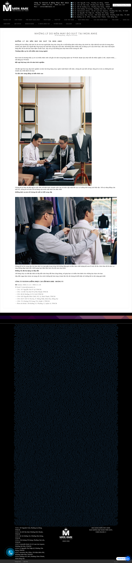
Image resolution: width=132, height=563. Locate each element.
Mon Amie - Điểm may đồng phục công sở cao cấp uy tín (35, 344)
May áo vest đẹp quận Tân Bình (67, 444)
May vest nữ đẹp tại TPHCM (52, 499)
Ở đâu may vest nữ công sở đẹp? (29, 501)
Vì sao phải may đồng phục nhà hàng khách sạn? (95, 342)
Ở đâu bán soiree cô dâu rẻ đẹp (104, 492)
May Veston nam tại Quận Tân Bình (86, 522)
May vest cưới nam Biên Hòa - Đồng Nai (88, 454)
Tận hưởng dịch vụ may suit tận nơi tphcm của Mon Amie (48, 325)
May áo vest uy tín (88, 445)
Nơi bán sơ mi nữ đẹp (54, 503)
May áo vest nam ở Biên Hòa (68, 456)
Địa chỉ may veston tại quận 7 (109, 489)
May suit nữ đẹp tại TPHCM (20, 496)
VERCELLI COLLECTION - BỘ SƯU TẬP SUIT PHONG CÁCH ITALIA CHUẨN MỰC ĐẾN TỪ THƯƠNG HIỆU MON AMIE (73, 345)
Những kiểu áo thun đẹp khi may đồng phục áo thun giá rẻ (104, 337)
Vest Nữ (57, 19)
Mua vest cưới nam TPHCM (34, 463)
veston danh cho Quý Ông (108, 520)
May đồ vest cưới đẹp (62, 442)
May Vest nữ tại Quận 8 (21, 506)
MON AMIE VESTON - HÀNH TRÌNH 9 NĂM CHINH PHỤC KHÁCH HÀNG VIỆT (40, 345)
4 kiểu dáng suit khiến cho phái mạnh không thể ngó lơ (62, 335)
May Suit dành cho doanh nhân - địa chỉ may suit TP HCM (70, 507)
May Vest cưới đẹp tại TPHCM (67, 512)
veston (19, 518)
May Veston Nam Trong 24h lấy (80, 505)
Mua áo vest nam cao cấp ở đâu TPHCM (100, 466)
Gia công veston (21, 474)
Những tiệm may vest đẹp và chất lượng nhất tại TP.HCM (43, 474)
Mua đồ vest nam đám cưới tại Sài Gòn (33, 449)
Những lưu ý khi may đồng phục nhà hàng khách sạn (66, 337)
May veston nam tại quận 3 (58, 523)
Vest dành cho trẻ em (30, 510)
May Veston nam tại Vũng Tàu (104, 521)
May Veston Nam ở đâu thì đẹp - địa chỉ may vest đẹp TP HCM (41, 507)
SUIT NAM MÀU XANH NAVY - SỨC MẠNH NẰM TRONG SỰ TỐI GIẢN (76, 359)
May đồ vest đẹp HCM (57, 443)
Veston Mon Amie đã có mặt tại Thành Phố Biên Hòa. (88, 452)
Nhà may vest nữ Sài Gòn (81, 464)
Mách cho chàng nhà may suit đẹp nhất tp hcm (37, 340)
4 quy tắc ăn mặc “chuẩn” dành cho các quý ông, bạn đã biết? (95, 340)
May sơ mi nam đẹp (44, 499)
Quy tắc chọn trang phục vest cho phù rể (67, 332)
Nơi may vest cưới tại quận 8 (99, 489)
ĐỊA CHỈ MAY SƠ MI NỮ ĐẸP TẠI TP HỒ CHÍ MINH (87, 513)
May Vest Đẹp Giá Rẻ (72, 504)
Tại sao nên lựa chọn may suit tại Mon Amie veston (41, 476)
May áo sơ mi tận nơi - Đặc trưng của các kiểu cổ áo (46, 324)
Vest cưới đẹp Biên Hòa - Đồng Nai (51, 453)
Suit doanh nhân (101, 463)
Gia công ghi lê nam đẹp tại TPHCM (39, 473)
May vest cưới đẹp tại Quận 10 (41, 479)
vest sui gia (93, 517)
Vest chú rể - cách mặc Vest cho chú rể (100, 487)
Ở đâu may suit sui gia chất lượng (28, 492)
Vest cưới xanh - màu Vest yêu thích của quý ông (50, 488)
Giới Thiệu (18, 19)
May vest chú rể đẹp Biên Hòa (100, 457)
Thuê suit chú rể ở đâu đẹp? (48, 494)
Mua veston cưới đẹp (87, 467)
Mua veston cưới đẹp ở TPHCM (42, 460)
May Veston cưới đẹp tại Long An (44, 486)
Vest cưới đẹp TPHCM (69, 460)
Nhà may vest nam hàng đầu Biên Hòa (36, 458)
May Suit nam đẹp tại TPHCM (73, 496)
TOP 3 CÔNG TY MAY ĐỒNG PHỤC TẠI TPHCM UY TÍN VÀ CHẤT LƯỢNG (81, 351)
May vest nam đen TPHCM (60, 462)
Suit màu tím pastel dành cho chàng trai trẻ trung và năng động (31, 328)
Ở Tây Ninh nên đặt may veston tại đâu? (43, 485)
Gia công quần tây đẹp (86, 473)
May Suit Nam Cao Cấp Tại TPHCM (32, 496)
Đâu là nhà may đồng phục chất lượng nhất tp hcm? (47, 341)
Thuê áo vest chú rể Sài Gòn (66, 443)
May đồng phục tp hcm (99, 525)
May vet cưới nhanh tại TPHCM (93, 479)
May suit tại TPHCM (51, 447)
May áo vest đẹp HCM (24, 444)
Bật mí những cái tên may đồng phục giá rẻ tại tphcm (41, 343)
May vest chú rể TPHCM (90, 461)
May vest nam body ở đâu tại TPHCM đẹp (35, 470)
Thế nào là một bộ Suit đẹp (59, 506)
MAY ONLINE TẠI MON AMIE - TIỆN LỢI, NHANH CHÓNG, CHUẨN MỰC (100, 350)
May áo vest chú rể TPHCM (41, 462)
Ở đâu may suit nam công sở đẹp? (71, 491)
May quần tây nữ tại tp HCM (89, 498)
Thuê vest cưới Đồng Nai (77, 454)
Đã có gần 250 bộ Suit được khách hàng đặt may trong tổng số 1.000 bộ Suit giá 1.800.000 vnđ (32, 331)
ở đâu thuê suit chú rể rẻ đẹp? (33, 493)
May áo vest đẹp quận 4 (55, 445)
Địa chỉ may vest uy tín (24, 442)
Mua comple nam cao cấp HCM (66, 465)
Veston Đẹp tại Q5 (62, 517)
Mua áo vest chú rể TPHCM (51, 462)
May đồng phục (73, 525)
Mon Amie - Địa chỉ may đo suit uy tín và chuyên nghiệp (107, 326)
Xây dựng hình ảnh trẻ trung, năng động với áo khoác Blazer (28, 341)
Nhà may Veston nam (22, 519)
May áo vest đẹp (94, 445)
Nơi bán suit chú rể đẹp (67, 494)
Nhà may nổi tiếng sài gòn (70, 467)
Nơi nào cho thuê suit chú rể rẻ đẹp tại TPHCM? (32, 495)
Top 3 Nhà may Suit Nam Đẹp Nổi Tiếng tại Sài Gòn (26, 483)
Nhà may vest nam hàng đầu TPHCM (96, 465)
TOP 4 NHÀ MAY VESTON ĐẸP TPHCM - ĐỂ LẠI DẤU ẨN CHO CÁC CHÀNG (103, 364)
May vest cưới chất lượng (102, 479)
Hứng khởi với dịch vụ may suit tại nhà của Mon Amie (87, 325)
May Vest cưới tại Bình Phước (56, 485)
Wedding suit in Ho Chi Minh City (50, 441)
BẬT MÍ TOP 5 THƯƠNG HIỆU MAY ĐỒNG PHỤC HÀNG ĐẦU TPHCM (82, 367)
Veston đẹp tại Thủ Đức (42, 519)
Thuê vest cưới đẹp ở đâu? (25, 480)
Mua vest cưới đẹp (50, 479)
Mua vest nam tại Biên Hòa (80, 459)
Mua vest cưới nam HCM (29, 448)
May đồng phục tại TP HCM (66, 525)
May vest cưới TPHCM (40, 461)
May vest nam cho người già (71, 461)
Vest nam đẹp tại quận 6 (82, 451)
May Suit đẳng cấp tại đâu (39, 483)
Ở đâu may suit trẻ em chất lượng (51, 492)
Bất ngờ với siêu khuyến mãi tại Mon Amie (73, 336)
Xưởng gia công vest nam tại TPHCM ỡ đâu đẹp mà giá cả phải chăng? (84, 471)
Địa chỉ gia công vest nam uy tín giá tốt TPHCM (39, 472)
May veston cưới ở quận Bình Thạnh (35, 489)
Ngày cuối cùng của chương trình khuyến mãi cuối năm (57, 339)
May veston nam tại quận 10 (87, 523)
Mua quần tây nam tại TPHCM (34, 504)
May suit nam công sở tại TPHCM (94, 491)
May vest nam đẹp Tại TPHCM (85, 470)
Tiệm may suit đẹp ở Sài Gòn (29, 474)
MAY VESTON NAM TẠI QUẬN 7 (57, 480)
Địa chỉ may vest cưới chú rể (63, 469)
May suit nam (57, 496)
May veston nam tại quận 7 (21, 523)
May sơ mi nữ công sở (102, 500)
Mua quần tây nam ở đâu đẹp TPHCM (30, 460)
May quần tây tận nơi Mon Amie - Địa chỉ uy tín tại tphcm (87, 324)
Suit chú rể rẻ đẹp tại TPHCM (85, 494)
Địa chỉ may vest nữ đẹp (112, 501)
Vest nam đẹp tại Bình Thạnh (21, 451)
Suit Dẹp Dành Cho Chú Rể (86, 512)
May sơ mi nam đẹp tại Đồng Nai (47, 454)
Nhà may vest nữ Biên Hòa (35, 456)
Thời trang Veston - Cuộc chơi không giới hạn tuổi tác (49, 475)
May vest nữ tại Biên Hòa (20, 459)
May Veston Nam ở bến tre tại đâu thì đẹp (75, 484)
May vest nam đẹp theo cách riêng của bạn (82, 499)
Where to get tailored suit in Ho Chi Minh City (37, 441)
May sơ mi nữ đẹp (37, 499)
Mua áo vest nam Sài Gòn (89, 450)
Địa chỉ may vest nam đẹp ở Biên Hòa (81, 458)
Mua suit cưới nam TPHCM (75, 446)
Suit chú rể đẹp (79, 495)
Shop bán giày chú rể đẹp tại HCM (73, 514)
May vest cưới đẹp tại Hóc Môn (91, 486)
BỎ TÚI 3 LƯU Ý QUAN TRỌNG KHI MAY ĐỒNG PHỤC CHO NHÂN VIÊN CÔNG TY (40, 348)
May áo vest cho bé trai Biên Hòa (24, 456)
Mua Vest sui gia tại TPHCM (39, 502)
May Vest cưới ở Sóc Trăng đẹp (89, 483)
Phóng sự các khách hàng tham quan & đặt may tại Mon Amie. (84, 327)
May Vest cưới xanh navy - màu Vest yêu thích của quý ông (26, 511)
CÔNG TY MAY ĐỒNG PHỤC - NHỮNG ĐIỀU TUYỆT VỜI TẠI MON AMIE (67, 352)
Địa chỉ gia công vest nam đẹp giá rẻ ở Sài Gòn (64, 471)
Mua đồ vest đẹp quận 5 (99, 442)
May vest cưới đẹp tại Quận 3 (31, 479)
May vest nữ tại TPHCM (41, 468)
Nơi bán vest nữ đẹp (108, 503)
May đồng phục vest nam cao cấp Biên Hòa (26, 455)
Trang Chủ (7, 19)
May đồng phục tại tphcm (56, 507)
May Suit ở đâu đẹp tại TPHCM (23, 470)
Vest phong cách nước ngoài (64, 519)
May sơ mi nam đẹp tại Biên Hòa (109, 455)
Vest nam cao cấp (22, 453)
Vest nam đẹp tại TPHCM (46, 500)
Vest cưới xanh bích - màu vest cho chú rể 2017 (75, 510)
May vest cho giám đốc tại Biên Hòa (83, 455)
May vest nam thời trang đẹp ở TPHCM (87, 469)
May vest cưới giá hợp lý (83, 479)
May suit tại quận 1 (73, 490)
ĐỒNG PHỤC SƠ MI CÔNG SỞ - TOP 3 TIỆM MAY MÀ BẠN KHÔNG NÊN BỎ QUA (54, 357)
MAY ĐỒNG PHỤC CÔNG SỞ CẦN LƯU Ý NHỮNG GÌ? (52, 347)
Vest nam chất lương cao (30, 453)
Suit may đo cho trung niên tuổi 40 (92, 475)
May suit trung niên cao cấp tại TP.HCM (105, 475)
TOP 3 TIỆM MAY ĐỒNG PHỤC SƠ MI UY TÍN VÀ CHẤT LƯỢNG (83, 354)
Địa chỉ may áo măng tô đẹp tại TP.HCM (32, 515)
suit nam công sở (20, 492)
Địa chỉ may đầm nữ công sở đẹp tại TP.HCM (60, 514)
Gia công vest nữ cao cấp (63, 472)
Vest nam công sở (95, 501)
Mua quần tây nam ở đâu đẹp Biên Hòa (49, 455)
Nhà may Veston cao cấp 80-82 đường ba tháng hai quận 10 (81, 481)
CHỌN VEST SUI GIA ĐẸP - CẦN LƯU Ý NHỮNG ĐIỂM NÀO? (71, 366)
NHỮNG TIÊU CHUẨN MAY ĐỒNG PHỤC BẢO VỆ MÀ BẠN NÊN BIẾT (49, 349)
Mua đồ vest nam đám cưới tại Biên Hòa (96, 455)
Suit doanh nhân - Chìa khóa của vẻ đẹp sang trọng (64, 327)
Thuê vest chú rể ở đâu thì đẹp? (72, 502)
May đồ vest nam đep (90, 442)
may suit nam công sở (111, 491)
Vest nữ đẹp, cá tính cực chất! (71, 503)
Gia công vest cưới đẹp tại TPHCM (53, 472)
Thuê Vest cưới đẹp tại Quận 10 (71, 482)
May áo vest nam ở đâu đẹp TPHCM (47, 448)
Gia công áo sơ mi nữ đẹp (71, 473)
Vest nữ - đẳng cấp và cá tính (87, 503)
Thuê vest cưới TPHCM (53, 464)
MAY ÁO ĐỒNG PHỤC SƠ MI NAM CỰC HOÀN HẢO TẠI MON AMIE (48, 358)
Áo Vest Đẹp (108, 445)
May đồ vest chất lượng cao (31, 443)
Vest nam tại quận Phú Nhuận (66, 524)
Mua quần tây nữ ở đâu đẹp (28, 498)
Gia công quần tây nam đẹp (103, 473)
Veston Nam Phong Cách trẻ (104, 523)
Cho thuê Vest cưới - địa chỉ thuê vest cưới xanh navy (26, 509)
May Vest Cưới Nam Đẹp (108, 511)
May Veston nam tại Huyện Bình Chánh (35, 522)
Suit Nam (73, 512)
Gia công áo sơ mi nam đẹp (61, 473)
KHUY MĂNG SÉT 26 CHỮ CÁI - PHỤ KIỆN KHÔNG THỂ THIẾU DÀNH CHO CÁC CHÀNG (94, 346)
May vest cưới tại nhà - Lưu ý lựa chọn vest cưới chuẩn (46, 323)
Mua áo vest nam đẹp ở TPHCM (25, 468)
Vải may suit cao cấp (62, 440)
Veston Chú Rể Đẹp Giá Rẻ (93, 497)
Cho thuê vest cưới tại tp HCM (87, 519)
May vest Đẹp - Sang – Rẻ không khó (55, 470)
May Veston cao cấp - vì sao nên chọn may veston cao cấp (57, 510)
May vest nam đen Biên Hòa (38, 455)
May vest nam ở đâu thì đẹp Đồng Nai (94, 453)
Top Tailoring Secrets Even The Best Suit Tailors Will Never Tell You (67, 441)
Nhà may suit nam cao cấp (61, 467)
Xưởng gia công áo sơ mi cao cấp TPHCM (24, 472)
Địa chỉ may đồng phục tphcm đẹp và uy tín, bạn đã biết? (80, 338)
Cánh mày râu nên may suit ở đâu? (84, 476)
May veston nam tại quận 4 (49, 523)
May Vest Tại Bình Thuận (53, 521)
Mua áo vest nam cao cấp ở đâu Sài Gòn (42, 450)
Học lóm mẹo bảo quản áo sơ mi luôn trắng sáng (80, 474)
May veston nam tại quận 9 (106, 522)
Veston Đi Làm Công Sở (75, 497)
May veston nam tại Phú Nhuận (46, 489)
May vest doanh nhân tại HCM (21, 449)
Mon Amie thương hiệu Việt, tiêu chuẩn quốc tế (98, 476)
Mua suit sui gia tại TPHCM (106, 493)
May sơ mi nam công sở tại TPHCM (92, 500)
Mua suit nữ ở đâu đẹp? (105, 495)
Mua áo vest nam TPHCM (52, 467)
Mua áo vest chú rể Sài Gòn (86, 447)
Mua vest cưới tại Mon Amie (35, 480)
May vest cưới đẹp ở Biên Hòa (55, 486)
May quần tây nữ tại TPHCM (83, 463)
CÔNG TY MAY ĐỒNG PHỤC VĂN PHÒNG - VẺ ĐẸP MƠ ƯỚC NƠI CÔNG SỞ (56, 351)
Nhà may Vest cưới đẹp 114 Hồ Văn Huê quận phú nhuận (30, 482)
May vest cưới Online (110, 479)
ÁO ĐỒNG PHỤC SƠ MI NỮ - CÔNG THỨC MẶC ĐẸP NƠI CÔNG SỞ (79, 357)
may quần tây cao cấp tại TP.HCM (55, 477)
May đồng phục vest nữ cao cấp (93, 468)
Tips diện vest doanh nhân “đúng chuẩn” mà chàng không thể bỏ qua (41, 335)
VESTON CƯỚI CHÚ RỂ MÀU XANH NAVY (66, 488)
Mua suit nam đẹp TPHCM (73, 463)
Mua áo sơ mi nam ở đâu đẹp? (54, 504)
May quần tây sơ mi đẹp (89, 460)
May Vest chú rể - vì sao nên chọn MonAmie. (82, 511)
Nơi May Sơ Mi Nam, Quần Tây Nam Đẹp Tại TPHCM (65, 505)
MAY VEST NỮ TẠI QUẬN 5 (30, 506)
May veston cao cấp (98, 464)
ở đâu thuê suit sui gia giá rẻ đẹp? (82, 492)
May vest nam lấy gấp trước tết (50, 478)
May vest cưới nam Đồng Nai (24, 454)
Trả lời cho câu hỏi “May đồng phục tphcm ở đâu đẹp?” (85, 341)
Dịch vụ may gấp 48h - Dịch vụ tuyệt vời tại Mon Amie (99, 331)
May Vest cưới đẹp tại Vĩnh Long (32, 484)
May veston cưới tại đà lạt (65, 485)
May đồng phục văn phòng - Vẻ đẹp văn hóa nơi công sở (66, 341)
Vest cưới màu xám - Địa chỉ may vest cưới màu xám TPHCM (80, 508)
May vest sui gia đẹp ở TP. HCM (97, 477)
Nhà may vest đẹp (32, 442)
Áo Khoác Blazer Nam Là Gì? (88, 515)
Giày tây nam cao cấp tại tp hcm (109, 514)
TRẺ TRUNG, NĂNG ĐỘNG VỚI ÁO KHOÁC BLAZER (32, 354)
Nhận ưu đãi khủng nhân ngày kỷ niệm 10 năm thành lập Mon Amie (55, 336)
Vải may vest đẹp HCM (80, 440)
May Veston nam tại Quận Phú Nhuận (48, 522)
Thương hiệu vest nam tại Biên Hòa (23, 458)
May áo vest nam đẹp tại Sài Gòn (78, 450)
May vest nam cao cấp (76, 470)
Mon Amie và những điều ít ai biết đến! (76, 329)
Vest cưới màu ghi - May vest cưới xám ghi (97, 508)
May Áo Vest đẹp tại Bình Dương (50, 505)
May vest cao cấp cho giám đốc (64, 463)
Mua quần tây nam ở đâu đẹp (39, 498)
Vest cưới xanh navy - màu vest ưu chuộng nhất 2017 (33, 488)
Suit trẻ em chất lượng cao (43, 493)
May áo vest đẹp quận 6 (38, 445)
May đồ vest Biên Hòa (72, 459)
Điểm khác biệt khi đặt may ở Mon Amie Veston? (89, 326)
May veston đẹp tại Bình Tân (110, 486)
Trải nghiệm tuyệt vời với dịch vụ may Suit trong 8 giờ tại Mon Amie (105, 339)
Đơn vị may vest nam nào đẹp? (103, 470)
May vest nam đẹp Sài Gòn (64, 452)
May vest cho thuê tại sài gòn (97, 519)
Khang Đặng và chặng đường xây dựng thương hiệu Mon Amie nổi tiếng (67, 328)
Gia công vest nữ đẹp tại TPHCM (50, 471)
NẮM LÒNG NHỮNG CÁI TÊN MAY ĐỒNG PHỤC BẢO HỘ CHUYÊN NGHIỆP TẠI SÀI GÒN (99, 349)
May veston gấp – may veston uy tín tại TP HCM (105, 509)
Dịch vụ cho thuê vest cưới (65, 518)
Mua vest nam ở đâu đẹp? (66, 498)
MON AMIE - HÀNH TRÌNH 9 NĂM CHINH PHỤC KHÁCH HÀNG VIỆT (41, 356)
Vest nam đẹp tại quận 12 (31, 451)
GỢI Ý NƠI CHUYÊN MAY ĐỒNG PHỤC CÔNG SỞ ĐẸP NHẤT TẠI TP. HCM (92, 352)
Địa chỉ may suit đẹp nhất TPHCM (58, 509)
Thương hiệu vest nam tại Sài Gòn (67, 449)
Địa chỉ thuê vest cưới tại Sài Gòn (91, 478)
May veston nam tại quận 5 (40, 523)
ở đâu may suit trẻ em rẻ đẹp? (63, 492)
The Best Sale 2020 (33, 19)
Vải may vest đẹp (100, 440)
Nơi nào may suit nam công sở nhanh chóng (24, 491)
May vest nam (99, 502)
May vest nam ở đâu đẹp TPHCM (79, 460)
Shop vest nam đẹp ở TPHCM (72, 464)
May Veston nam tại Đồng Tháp (63, 521)
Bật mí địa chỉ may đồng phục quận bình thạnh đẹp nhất (40, 342)
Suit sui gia (41, 494)
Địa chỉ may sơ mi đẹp (106, 459)
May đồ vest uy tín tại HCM (22, 443)
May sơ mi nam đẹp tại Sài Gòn (108, 465)
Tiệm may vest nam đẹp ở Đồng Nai (88, 456)
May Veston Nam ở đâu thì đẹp (49, 483)
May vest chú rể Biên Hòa (90, 459)
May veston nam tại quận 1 (77, 523)
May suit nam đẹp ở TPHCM (32, 447)
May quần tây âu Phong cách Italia (104, 497)
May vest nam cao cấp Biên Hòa (93, 458)
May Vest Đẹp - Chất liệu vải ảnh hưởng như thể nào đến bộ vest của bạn (89, 504)
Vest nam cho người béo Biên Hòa (71, 457)
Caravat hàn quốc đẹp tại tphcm (85, 514)
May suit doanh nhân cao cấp (21, 467)
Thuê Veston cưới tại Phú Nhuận (60, 482)
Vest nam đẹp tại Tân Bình (107, 450)
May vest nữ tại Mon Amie (108, 499)
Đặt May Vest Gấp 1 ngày (98, 515)
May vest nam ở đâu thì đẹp (106, 460)
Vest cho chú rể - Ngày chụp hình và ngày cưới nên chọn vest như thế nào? (86, 332)
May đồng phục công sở (81, 525)
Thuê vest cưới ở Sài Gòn (91, 448)
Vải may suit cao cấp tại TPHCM (37, 440)
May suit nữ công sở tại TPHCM (83, 491)
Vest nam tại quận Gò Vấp (75, 524)
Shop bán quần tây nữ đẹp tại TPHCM (22, 504)
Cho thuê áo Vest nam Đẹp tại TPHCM (75, 519)
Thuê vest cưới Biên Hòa (90, 457)
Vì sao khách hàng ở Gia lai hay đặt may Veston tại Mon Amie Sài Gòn (103, 485)
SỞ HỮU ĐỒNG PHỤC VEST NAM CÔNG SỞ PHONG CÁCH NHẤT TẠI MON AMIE (41, 353)
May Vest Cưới (28, 516)
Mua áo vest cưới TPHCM (108, 461)
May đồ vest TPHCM (22, 469)
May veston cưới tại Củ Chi (40, 487)
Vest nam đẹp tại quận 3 (108, 451)
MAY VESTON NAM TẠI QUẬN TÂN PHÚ (85, 480)
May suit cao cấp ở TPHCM (22, 447)
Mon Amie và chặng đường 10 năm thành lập (52, 330)
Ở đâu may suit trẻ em (72, 492)
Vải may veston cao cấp (107, 440)
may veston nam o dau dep (40, 520)
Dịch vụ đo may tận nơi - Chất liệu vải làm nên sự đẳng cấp (27, 324)
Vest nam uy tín (37, 453)
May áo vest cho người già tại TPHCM (102, 448)
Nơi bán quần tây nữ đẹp (37, 503)
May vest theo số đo (100, 520)
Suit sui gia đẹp (28, 494)
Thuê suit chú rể (21, 495)
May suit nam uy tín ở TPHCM (42, 447)
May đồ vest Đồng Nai (75, 453)
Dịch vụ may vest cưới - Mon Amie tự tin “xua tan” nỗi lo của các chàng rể (29, 333)
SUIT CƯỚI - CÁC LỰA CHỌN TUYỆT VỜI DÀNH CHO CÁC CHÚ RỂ (43, 352)
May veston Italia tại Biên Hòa (29, 457)
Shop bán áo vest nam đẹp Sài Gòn (56, 450)
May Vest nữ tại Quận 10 (106, 505)
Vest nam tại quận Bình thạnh (104, 524)
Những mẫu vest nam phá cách (36, 525)
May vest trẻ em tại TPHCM (103, 501)
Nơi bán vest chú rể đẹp (93, 502)
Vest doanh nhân (111, 462)
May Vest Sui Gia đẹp (57, 502)
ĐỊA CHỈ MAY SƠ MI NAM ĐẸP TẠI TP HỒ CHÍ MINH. (105, 513)
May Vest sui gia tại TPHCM (49, 502)
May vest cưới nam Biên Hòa (72, 455)
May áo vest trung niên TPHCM (51, 468)
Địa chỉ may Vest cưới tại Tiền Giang (102, 484)
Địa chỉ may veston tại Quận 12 (57, 489)
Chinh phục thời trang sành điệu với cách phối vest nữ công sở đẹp (65, 334)
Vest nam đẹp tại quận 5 (91, 451)
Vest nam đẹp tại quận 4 (99, 451)
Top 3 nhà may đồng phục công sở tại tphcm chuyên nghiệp (60, 342)
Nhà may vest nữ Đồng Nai (57, 454)
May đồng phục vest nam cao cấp (55, 465)
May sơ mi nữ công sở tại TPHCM (80, 500)
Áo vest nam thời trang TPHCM (83, 468)
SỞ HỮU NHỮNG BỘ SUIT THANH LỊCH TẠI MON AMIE (25, 367)
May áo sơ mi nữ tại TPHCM (106, 467)
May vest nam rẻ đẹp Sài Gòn (31, 452)
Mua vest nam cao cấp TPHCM (32, 467)
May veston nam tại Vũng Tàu (55, 524)
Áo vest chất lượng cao (101, 445)
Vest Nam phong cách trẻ (54, 517)
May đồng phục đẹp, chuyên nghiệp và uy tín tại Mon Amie (101, 343)
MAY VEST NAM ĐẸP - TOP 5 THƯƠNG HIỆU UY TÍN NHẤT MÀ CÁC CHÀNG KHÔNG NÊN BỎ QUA (55, 365)
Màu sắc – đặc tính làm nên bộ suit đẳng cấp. (53, 497)
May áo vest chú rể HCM (77, 447)
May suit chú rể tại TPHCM (75, 494)
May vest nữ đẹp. (71, 499)
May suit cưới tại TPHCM (80, 467)
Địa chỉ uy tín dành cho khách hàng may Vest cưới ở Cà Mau (73, 483)
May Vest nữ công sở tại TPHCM (53, 501)
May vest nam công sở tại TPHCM (64, 501)
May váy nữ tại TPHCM (90, 464)
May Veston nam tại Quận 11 (97, 522)
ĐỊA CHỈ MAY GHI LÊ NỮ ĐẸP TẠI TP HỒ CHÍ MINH (50, 513)
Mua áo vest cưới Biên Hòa (51, 457)
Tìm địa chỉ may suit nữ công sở (89, 490)
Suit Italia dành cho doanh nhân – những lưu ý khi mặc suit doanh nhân (92, 507)
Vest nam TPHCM (54, 466)
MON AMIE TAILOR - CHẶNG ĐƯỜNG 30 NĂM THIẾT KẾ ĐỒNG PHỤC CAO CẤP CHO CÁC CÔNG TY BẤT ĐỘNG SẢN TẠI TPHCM (47, 363)
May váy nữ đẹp (81, 498)
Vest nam (94, 503)
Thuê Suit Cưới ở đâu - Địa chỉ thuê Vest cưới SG (107, 506)
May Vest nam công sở (82, 501)
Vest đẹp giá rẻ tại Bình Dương (108, 519)
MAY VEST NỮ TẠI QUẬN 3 (40, 506)
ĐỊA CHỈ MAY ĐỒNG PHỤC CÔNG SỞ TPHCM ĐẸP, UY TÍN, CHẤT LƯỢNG (95, 344)
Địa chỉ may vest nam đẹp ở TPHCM (64, 466)
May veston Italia (108, 463)
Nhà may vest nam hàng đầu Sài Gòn (80, 449)
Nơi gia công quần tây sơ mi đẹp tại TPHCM (37, 471)
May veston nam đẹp (95, 523)
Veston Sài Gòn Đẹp (94, 470)
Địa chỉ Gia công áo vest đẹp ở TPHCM (26, 473)
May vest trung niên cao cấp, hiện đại (80, 475)
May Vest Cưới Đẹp (31, 512)
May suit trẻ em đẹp (94, 493)
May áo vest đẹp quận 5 (47, 445)
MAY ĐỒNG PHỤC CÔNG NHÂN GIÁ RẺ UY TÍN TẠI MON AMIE (98, 347)
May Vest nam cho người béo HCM (45, 449)
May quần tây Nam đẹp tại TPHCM (41, 512)
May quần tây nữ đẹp (108, 498)
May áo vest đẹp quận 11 (99, 444)
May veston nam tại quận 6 (30, 523)
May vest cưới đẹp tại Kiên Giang (100, 483)
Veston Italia (56, 463)
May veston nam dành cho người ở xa (42, 521)
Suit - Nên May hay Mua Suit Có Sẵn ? (60, 515)
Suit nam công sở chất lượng (50, 491)
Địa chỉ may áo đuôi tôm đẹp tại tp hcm (97, 514)
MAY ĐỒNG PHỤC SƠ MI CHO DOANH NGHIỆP (53, 344)
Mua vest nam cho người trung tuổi (43, 464)
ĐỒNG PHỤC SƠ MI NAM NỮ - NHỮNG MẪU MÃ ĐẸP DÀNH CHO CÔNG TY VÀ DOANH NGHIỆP (92, 355)
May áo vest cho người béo (79, 462)
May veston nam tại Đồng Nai (34, 524)
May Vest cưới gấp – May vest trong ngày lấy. (89, 509)
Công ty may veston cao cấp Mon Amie (32, 481)
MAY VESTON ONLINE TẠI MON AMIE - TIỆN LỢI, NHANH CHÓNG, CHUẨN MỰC (85, 365)
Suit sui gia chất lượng (35, 494)
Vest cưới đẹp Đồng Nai (108, 454)
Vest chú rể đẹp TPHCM (99, 461)
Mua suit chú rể (93, 494)
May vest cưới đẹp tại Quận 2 (56, 490)
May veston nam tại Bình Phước (23, 524)
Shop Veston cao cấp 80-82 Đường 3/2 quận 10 (99, 481)
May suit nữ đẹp (41, 496)
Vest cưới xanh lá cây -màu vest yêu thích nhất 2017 (92, 510)
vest (17, 518)
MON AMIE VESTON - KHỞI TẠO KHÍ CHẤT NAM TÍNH (61, 367)
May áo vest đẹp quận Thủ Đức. (33, 444)
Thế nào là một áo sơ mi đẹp (106, 504)
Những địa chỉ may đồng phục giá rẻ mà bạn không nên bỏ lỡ (60, 343)
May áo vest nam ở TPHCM (81, 461)
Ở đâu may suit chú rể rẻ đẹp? (22, 493)
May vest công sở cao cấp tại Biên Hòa (58, 458)
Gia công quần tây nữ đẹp (94, 473)
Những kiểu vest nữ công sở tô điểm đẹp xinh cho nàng (107, 334)
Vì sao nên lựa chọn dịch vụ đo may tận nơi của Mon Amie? (79, 331)
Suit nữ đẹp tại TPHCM (63, 496)
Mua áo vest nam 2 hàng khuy (31, 469)
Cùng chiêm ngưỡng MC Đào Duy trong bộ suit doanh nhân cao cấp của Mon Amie (102, 474)
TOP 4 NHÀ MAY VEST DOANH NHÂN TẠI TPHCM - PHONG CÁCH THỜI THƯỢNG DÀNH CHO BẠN (73, 364)
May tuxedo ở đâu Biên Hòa (44, 456)
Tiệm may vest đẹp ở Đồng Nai (107, 453)
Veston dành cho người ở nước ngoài (22, 521)
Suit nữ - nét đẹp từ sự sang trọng (97, 496)
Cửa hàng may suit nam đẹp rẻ (86, 446)
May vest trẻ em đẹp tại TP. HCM (85, 477)
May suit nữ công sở (104, 491)
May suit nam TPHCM (49, 463)
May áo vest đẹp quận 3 (63, 445)
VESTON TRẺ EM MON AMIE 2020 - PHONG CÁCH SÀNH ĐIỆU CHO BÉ (104, 357)
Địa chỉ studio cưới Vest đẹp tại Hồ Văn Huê (47, 482)
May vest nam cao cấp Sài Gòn (54, 452)
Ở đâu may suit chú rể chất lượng (40, 492)
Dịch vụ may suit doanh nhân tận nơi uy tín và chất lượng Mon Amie (26, 323)
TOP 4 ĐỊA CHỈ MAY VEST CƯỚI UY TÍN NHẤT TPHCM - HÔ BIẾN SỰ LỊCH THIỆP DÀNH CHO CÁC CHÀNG (37, 364)
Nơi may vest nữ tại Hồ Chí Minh (26, 517)
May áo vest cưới (95, 443)
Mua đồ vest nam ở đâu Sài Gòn (92, 449)
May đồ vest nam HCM (67, 448)
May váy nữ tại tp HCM (74, 498)
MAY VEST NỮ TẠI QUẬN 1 (49, 506)
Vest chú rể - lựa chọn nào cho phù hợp (25, 503)
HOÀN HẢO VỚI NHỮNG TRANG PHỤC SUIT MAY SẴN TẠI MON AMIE (67, 350)
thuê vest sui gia (68, 517)
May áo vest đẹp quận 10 (108, 444)
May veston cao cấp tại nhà (65, 479)
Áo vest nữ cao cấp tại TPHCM (29, 502)
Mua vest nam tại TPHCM (61, 460)
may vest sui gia (74, 517)
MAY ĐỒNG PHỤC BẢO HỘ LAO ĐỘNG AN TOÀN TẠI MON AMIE (72, 349)
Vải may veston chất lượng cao (71, 440)
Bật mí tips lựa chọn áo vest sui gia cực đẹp (35, 332)
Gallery (69, 23)
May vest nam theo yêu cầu (58, 448)
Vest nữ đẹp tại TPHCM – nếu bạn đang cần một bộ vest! (32, 500)
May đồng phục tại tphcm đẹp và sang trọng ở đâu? (103, 341)
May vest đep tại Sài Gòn (40, 442)
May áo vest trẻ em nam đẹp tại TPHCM (84, 517)
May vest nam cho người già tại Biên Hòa (56, 456)
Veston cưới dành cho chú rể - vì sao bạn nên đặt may (45, 511)
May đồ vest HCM (75, 465)
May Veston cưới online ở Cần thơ (44, 484)
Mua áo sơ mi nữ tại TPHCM (43, 504)
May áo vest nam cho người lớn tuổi (60, 461)
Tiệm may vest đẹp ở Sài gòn (23, 461)
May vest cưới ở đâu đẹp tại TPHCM (24, 471)
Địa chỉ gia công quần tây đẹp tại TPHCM (102, 472)
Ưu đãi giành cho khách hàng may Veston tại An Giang (59, 484)
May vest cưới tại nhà (57, 479)
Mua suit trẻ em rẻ (51, 493)
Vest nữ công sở (88, 501)
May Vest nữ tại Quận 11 (98, 505)
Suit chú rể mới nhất (72, 495)
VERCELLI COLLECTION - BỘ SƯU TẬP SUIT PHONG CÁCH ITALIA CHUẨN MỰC (67, 356)
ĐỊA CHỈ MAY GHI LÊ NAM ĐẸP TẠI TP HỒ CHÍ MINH (32, 513)
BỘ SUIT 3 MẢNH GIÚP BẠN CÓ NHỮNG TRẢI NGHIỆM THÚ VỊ (68, 346)
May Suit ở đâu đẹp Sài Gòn (59, 447)
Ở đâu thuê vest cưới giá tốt (20, 479)
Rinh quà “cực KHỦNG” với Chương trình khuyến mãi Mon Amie (91, 336)
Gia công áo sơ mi (79, 473)
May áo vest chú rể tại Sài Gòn (77, 443)
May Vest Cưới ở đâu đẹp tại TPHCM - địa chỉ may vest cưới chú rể (76, 506)
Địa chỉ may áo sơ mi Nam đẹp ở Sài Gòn (54, 512)
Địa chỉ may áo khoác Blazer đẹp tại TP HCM (44, 514)
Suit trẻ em (99, 493)
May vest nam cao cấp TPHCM (88, 466)
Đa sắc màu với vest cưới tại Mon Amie (100, 469)
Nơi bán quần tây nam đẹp (45, 503)
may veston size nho (60, 520)
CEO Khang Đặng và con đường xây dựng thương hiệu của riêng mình (90, 328)
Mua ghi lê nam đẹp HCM (106, 464)
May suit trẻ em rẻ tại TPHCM (76, 493)
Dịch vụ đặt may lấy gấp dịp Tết (39, 478)
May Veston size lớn (32, 521)
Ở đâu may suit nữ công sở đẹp (60, 491)
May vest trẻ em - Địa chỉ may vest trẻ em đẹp (86, 487)
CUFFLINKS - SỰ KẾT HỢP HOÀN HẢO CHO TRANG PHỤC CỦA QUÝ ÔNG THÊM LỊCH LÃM (55, 361)
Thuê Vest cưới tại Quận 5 (81, 482)
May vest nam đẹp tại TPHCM (42, 467)
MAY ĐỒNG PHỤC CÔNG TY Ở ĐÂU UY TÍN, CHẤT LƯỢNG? (72, 344)
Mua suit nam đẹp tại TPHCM (65, 446)
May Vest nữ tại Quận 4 (89, 505)
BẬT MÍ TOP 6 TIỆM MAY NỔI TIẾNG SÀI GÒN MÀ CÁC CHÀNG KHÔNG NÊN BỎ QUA (46, 366)
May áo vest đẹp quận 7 (30, 445)
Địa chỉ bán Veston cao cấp (20, 481)
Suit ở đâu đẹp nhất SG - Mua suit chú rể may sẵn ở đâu (36, 497)
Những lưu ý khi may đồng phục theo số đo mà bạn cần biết (90, 333)
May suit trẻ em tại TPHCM (85, 493)
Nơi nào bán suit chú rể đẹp (101, 494)
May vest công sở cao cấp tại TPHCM (76, 466)
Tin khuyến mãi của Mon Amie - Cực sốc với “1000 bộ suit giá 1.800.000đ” (31, 336)
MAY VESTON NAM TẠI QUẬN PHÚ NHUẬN (70, 480)
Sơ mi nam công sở (20, 501)
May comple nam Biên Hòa (60, 457)
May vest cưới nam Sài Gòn (105, 447)
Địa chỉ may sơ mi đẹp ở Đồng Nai (35, 454)
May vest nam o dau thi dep (25, 518)
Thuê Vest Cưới (58, 518)
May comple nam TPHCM (52, 460)
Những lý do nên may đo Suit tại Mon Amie (87, 339)
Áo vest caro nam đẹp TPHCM (94, 463)
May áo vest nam (20, 460)
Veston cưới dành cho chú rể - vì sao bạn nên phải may (82, 488)
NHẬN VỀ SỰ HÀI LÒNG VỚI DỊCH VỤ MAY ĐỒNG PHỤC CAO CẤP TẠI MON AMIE (68, 348)
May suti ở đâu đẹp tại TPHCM (22, 462)
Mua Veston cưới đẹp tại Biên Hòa (40, 459)
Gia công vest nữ (112, 473)
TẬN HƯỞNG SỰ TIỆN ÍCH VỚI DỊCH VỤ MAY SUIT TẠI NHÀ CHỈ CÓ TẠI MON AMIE (52, 360)
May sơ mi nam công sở (111, 500)
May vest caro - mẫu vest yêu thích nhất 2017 (47, 508)
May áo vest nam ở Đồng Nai (67, 454)
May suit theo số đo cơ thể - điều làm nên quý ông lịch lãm (68, 476)
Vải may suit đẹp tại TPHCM (47, 440)
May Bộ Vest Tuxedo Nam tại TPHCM (70, 520)
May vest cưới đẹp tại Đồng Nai (66, 486)
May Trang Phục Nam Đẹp (64, 504)
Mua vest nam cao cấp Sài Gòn (67, 450)
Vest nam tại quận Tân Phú (94, 524)
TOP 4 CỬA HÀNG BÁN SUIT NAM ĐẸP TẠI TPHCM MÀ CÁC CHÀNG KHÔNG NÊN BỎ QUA (86, 361)
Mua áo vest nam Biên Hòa (69, 458)
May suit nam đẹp (47, 496)
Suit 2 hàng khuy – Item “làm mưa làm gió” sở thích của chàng (56, 340)
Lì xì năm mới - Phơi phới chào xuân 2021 (73, 333)
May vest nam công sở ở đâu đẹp (74, 469)
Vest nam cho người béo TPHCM (43, 465)
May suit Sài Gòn (34, 468)
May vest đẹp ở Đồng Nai (99, 454)
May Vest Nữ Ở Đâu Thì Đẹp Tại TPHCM (96, 511)
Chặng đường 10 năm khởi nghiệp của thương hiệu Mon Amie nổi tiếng (72, 330)
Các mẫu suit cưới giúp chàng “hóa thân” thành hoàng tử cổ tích (58, 331)
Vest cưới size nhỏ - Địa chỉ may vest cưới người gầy (44, 509)
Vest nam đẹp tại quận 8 (65, 451)
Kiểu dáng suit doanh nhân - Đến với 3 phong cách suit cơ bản (82, 335)
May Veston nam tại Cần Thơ (73, 521)
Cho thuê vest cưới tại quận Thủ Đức (32, 519)
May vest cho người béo (33, 464)
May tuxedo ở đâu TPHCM (32, 462)
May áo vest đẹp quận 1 (80, 445)
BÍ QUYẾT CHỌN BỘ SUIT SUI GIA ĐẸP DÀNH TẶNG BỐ (45, 350)
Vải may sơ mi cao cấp (21, 440)
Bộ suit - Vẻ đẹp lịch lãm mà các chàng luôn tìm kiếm (36, 330)
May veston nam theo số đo (81, 520)
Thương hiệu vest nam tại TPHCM (84, 465)
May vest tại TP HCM (57, 525)
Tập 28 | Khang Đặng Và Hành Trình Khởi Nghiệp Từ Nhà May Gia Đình (95, 329)
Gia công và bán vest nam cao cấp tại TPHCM (87, 472)
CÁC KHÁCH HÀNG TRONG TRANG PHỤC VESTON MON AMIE (95, 358)
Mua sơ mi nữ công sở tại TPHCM (56, 500)
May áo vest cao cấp (102, 443)
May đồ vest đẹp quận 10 (82, 442)
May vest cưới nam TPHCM (70, 462)
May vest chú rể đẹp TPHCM (89, 462)
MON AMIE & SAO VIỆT (83, 350)
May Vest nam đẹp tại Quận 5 (25, 490)
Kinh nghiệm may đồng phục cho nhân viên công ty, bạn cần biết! (43, 338)
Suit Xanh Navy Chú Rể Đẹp (84, 497)
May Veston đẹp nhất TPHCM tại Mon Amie (64, 481)
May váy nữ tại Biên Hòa (82, 457)
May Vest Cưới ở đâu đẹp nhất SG (93, 506)
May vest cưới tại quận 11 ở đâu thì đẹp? (69, 489)
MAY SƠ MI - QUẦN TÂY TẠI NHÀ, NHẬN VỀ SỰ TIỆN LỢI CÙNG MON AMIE (101, 359)
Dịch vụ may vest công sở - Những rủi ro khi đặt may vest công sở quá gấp (54, 333)
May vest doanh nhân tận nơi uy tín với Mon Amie (90, 323)
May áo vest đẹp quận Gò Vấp (56, 444)
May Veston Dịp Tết (31, 446)
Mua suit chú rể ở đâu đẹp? (58, 494)
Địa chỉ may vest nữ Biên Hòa (103, 458)
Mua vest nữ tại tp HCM (20, 498)
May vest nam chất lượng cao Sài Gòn (42, 452)
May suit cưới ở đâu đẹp (54, 476)
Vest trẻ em (22, 502)
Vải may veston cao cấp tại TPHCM (91, 440)
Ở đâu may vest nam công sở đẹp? (41, 501)
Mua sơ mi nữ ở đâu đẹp (48, 498)
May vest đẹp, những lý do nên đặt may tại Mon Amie (24, 478)
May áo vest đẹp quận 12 (90, 444)
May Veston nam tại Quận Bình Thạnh (61, 522)
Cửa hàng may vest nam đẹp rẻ (28, 466)
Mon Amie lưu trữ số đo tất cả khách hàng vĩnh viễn (63, 478)
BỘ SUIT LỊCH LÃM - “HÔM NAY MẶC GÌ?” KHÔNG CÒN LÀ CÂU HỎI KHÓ (100, 360)
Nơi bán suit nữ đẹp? (90, 495)
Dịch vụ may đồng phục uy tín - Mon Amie (108, 333)
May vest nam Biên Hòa (109, 457)
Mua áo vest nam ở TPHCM (49, 461)
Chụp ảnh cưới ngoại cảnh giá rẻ (104, 516)
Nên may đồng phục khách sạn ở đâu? (25, 343)
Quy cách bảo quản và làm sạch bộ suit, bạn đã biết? (75, 340)
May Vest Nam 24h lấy (22, 516)
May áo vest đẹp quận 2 (72, 445)
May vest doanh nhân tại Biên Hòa (62, 459)
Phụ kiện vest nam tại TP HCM (32, 514)
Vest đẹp (32, 518)
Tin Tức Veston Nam (99, 517)
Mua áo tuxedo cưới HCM (20, 465)
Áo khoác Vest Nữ (79, 512)
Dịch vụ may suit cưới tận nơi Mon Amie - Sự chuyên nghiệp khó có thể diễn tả (69, 323)
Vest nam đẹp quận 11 (39, 451)
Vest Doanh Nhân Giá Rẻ (66, 497)
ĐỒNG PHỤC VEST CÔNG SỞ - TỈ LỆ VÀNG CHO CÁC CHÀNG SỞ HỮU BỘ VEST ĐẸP (95, 353)
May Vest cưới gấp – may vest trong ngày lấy (70, 487)
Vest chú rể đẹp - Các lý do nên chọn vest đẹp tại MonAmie (64, 511)
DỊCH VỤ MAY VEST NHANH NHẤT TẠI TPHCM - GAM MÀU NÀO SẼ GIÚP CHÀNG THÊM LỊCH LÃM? (46, 359)
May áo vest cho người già (62, 464)
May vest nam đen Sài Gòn (95, 447)
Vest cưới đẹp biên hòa (98, 459)
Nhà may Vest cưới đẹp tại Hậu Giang (89, 484)
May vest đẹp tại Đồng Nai (32, 485)
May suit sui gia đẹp (22, 494)
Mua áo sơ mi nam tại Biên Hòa (62, 455)
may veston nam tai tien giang (83, 521)
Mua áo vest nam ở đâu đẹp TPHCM (71, 468)
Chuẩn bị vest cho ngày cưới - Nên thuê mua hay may (25, 477)
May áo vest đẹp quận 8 (21, 445)
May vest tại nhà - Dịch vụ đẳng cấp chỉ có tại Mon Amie (105, 325)
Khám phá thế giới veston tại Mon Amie (79, 478)
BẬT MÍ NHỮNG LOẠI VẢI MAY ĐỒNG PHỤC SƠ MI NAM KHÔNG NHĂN (72, 358)
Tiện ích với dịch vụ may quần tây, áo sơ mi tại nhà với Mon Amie (66, 324)
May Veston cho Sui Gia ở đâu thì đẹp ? (25, 505)
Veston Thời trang (106, 517)
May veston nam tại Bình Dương (45, 524)
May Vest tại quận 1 (80, 490)
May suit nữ (52, 496)
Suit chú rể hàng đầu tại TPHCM (56, 495)
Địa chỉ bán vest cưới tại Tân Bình (29, 487)
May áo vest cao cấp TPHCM (87, 443)
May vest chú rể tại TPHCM (106, 502)
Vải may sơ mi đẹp (28, 440)
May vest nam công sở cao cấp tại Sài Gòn (28, 450)
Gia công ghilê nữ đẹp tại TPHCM (50, 473)
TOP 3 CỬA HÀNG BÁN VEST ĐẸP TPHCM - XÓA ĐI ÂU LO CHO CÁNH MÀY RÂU (86, 368)
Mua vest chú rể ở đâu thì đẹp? (83, 502)
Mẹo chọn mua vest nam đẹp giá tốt (39, 505)
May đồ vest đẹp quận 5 (107, 442)
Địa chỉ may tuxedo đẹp (60, 468)
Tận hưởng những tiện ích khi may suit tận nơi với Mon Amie (68, 325)
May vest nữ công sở (74, 501)
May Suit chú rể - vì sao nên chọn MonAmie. (99, 488)
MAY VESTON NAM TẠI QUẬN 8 (45, 480)
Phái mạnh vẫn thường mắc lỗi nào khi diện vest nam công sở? (87, 334)
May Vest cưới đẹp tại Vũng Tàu (22, 485)
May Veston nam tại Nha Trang (94, 521)
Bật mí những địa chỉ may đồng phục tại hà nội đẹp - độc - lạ (37, 339)
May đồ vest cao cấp (50, 443)
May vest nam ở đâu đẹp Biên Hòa (40, 457)
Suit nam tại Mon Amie (107, 496)
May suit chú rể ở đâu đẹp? (45, 495)
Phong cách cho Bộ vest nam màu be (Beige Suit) (75, 515)
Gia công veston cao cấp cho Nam (74, 472)
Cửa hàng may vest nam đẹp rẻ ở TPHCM (105, 449)
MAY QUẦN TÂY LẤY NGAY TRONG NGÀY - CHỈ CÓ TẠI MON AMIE (81, 363)
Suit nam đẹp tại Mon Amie (87, 496)
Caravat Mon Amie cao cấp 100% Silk (48, 328)
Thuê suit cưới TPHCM (39, 446)
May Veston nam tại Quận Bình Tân (74, 522)
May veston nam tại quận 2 (68, 523)
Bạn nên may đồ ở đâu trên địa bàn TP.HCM (42, 477)
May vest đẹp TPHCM (54, 442)
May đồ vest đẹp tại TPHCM (41, 443)
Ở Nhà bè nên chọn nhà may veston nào (78, 486)
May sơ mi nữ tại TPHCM (20, 499)
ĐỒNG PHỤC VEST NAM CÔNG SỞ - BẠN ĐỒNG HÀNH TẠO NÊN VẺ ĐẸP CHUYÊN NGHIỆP (57, 354)
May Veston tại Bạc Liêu (59, 483)
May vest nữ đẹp (47, 517)
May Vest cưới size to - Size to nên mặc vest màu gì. (54, 487)
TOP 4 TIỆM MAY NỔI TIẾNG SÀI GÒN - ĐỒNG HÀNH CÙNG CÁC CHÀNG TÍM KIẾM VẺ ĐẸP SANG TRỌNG (56, 362)
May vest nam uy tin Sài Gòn (74, 452)
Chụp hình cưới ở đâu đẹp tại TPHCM (63, 516)
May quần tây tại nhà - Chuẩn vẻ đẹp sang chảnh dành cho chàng (27, 325)
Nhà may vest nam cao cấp (98, 450)
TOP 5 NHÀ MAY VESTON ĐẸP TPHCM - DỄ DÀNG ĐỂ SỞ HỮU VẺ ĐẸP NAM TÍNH (58, 368)
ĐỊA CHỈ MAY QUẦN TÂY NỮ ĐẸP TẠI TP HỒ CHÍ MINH (68, 513)
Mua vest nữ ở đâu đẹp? (57, 498)
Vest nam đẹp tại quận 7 (74, 451)
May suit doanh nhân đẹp (95, 446)
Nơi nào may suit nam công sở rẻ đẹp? (38, 491)
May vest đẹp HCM (47, 442)
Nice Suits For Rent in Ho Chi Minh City (79, 444)
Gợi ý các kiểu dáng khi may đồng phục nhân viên (78, 342)
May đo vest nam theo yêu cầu (67, 470)
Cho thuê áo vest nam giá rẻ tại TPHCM (29, 520)
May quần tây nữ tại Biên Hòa (111, 456)
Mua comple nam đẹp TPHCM (24, 463)
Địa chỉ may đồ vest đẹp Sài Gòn (72, 442)
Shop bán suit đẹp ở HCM (103, 468)
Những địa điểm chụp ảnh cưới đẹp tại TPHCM (48, 516)
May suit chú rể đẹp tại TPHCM (48, 446)
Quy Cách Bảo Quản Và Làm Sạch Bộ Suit (91, 330)
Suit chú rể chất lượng (65, 495)
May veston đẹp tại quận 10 (81, 489)
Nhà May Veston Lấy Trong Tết (22, 446)
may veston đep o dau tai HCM (39, 518)
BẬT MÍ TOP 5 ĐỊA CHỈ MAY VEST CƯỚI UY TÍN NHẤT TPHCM (105, 367)
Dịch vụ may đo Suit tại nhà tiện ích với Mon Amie (29, 337)
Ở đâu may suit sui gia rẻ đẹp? (93, 492)
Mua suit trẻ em (57, 493)
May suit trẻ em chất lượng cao (65, 493)
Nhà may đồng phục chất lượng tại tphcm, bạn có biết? (99, 338)
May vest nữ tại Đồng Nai (84, 453)
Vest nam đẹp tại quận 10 (48, 451)
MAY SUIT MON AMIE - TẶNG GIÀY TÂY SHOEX (43, 367)
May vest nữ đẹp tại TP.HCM (66, 477)
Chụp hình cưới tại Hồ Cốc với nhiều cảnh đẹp (90, 516)
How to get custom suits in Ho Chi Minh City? (107, 441)
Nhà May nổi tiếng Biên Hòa (29, 459)
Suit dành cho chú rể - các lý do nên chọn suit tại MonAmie (29, 508)
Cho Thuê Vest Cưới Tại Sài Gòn (108, 515)
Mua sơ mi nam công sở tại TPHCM (68, 500)
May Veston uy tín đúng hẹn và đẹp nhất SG (99, 480)
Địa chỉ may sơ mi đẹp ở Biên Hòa (100, 456)
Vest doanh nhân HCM (21, 448)
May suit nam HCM (57, 446)
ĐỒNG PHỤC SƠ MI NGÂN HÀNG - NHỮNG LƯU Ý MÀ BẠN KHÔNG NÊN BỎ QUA (61, 355)
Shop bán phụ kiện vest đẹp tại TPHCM (101, 462)
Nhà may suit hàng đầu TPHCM (105, 446)
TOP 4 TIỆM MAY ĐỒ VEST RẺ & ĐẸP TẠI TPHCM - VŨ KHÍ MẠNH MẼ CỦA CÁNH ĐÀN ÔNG (89, 362)
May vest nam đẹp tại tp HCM (62, 499)
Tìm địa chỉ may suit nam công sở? (100, 490)
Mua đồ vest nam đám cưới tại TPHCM (31, 465)
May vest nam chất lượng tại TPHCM (43, 469)
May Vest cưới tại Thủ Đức (101, 486)
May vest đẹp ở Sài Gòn (32, 461)
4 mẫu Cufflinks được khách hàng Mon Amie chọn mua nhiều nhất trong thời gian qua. (55, 329)
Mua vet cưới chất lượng (74, 479)
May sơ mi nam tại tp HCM (29, 499)
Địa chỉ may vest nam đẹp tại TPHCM (40, 466)
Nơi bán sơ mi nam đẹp (62, 503)
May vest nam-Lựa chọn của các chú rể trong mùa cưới (62, 474)
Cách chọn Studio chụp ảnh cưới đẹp (76, 516)
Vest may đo (48, 466)
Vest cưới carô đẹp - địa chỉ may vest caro (62, 508)
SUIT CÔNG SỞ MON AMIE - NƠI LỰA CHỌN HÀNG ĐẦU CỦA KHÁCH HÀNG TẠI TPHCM (42, 346)
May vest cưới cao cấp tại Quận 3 (45, 490)
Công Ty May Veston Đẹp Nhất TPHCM (89, 518)
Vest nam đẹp (42, 453)
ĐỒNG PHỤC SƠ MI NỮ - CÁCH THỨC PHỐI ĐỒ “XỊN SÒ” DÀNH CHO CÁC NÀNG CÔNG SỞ (31, 355)
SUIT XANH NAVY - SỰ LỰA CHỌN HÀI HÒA (23, 352)
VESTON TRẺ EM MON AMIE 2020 (99, 345)
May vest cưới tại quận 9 (90, 489)
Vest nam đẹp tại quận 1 (21, 452)
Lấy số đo (17, 23)
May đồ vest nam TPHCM (24, 464)
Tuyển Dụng (58, 23)
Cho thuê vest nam (45, 525)
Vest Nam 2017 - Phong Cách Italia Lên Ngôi (103, 518)
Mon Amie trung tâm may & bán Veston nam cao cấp (47, 481)
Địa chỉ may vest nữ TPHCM (96, 467)
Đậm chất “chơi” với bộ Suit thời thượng (72, 339)
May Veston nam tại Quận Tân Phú (22, 522)
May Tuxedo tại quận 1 (65, 490)
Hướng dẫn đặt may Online (36, 516)
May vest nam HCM (37, 448)
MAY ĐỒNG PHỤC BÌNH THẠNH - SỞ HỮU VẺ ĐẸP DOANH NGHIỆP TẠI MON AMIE (96, 348)
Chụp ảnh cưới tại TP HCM (90, 525)
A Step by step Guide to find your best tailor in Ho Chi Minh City (89, 441)
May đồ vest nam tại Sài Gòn (57, 449)
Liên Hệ (78, 23)
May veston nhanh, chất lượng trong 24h (104, 478)
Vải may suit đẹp (55, 440)
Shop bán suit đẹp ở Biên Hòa (51, 459)
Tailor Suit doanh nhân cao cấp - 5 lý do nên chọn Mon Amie (48, 337)
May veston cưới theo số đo (91, 520)
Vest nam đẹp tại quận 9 (57, 451)
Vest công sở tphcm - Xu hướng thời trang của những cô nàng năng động (42, 334)
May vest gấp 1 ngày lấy (100, 503)
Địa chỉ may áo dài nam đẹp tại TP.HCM (46, 515)
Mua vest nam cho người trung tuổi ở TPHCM (78, 448)
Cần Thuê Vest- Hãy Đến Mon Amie (76, 518)
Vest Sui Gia (64, 502)
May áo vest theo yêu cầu (110, 443)
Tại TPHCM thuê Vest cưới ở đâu (103, 482)
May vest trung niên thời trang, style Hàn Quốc (66, 475)
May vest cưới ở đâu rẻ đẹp (54, 469)
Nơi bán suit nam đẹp (97, 495)
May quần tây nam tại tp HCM (99, 498)
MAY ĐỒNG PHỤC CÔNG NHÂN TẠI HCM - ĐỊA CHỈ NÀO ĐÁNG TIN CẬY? (74, 347)
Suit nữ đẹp (80, 496)
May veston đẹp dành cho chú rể (51, 520)
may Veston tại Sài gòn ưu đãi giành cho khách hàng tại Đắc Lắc (80, 485)
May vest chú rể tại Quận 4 (35, 490)
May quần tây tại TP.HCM (76, 477)
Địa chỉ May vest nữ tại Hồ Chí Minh (38, 517)
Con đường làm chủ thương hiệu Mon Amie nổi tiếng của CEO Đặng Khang (28, 329)
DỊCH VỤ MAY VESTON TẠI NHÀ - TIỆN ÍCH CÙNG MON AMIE (77, 360)
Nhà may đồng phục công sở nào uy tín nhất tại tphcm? (85, 337)
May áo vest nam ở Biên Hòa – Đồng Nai (64, 453)
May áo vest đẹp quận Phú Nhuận (44, 444)
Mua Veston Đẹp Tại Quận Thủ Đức (53, 519)
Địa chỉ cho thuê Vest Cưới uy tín (91, 482)
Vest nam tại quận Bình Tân (84, 524)
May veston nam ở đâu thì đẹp (50, 518)
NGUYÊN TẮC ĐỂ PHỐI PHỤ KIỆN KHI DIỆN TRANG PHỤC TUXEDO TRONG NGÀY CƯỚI (97, 356)
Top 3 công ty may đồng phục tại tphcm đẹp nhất (63, 338)
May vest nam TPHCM (68, 447)
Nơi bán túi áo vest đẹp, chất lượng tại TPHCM (104, 471)
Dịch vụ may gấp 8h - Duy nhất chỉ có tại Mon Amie (51, 332)
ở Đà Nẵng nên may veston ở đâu (33, 486)
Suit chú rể (84, 495)
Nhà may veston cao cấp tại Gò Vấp (22, 489)
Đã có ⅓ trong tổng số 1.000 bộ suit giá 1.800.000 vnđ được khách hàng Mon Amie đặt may (41, 327)
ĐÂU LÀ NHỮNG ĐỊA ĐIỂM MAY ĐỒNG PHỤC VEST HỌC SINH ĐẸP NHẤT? (68, 353)
